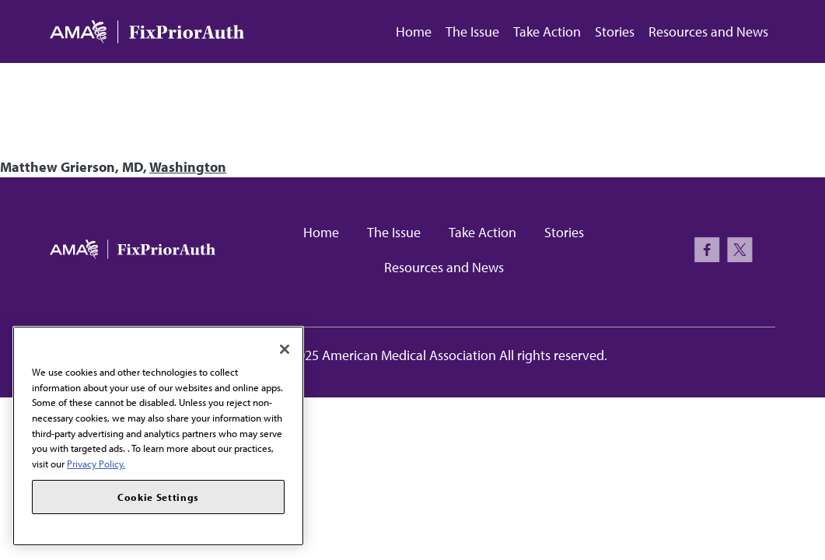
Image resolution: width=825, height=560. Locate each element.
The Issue (472, 31)
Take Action (547, 31)
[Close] (284, 349)
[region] (158, 436)
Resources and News (708, 31)
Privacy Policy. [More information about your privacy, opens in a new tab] (96, 463)
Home (414, 31)
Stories (614, 31)
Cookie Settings (158, 497)
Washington (187, 167)
